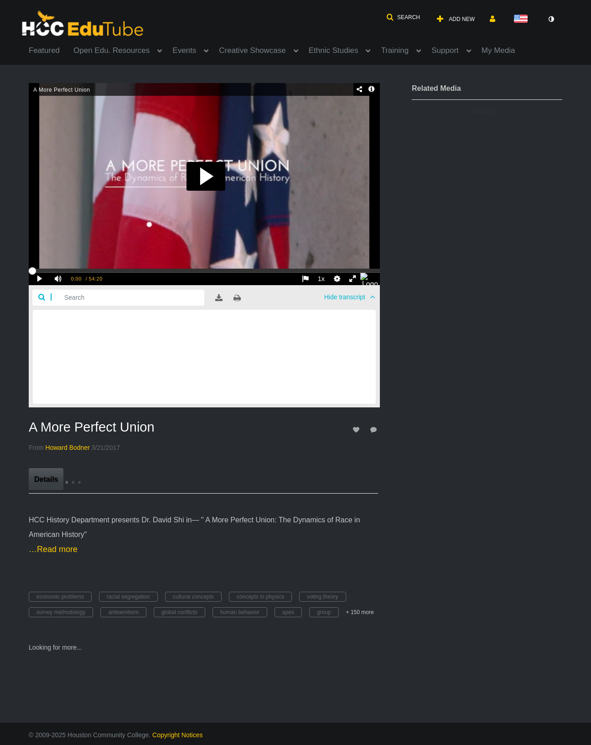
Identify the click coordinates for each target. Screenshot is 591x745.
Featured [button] (44, 50)
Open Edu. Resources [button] (111, 50)
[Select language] (522, 19)
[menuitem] (51, 50)
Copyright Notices (177, 735)
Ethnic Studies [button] (333, 50)
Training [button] (395, 50)
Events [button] (184, 50)
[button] (403, 17)
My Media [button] (498, 50)
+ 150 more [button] (360, 612)
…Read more (53, 549)
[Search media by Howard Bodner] (68, 447)
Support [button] (445, 50)
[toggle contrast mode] (550, 19)
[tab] (46, 479)
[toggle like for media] (358, 429)
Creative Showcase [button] (252, 50)
